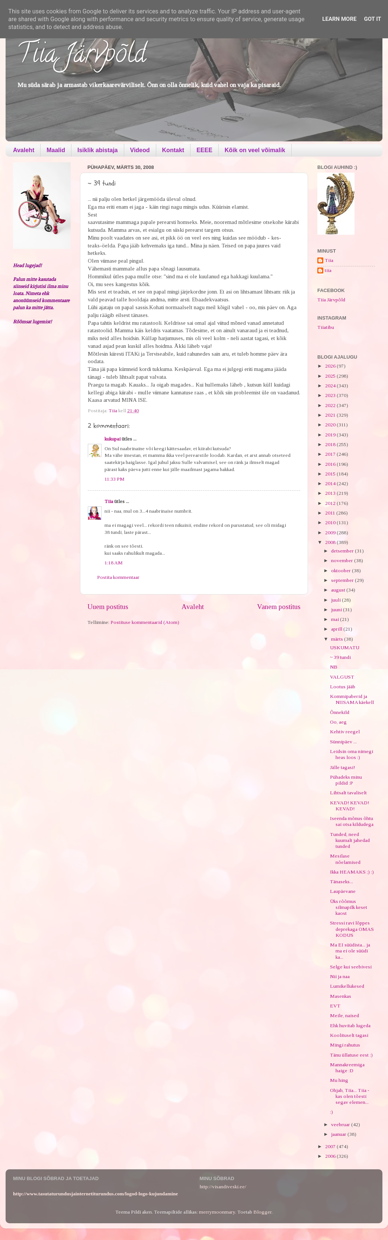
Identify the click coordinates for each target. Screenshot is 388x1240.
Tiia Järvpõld (81, 56)
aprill (337, 629)
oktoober (341, 570)
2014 (331, 483)
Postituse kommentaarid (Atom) (144, 622)
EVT (335, 1006)
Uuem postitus (107, 607)
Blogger (262, 1212)
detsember (343, 551)
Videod (140, 150)
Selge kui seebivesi (351, 967)
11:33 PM (115, 479)
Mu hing (339, 1080)
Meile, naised (344, 1015)
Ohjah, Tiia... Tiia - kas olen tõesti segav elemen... (349, 1096)
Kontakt (173, 150)
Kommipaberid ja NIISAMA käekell (352, 699)
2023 (331, 395)
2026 (331, 366)
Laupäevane (343, 891)
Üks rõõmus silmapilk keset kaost (348, 907)
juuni (337, 609)
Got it (372, 19)
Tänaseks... (341, 881)
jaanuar (339, 1134)
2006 (331, 1156)
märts (337, 639)
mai (335, 619)
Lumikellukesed (347, 986)
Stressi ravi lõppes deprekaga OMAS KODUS (352, 929)
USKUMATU (344, 647)
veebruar (341, 1124)
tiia (328, 270)
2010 (331, 522)
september (343, 580)
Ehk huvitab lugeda (350, 1025)
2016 (331, 464)
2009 (331, 532)
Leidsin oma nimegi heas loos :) (351, 754)
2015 (331, 474)
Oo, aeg (338, 722)
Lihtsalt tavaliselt (348, 792)
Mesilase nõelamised (345, 859)
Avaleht (23, 150)
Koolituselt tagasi (349, 1035)
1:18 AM (114, 562)
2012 (331, 503)
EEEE (204, 150)
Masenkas (340, 996)
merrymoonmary (217, 1212)
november (342, 560)
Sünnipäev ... (343, 741)
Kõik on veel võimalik (255, 150)
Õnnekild (339, 712)
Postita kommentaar (118, 577)
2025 (331, 376)
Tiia (109, 501)
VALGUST (342, 677)
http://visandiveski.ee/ (223, 1186)
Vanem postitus (279, 607)
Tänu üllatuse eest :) (351, 1055)
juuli (336, 600)
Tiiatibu (325, 327)
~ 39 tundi (340, 657)
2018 (331, 444)
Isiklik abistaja (97, 150)
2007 (331, 1146)
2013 (331, 493)
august (338, 590)
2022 (331, 405)
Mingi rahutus (345, 1045)
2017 (331, 454)
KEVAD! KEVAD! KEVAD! (349, 805)
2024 (331, 385)
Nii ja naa (340, 976)
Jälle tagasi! (342, 767)
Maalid (56, 150)
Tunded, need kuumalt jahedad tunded (350, 840)
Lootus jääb (342, 686)
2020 (331, 424)
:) (331, 1112)
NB (333, 667)
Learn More (339, 19)
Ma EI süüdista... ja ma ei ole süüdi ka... (350, 950)
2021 (331, 415)
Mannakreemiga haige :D (347, 1067)
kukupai (113, 439)
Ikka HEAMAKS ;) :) (352, 872)
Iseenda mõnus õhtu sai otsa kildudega (351, 821)
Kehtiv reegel (345, 731)
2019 (331, 435)
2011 (330, 513)
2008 (331, 542)
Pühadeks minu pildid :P (346, 780)
